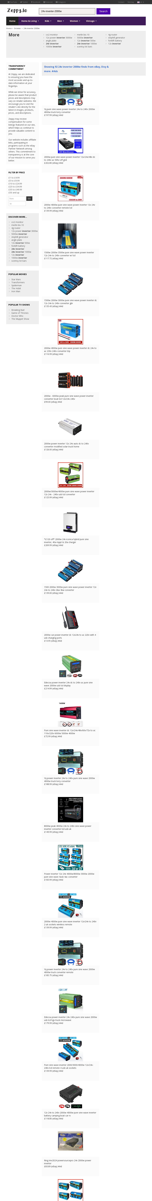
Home (12, 21)
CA (71, 1179)
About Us (46, 1155)
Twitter (24, 2)
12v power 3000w (59, 37)
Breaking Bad (17, 304)
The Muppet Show (20, 313)
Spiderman (16, 279)
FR (52, 1179)
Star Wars (16, 273)
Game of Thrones (19, 307)
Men (60, 21)
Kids (48, 21)
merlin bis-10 (83, 34)
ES (60, 1179)
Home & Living (30, 21)
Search (103, 11)
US (67, 1179)
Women (75, 21)
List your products (50, 1164)
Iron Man (15, 285)
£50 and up (13, 192)
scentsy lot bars (84, 46)
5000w (85, 37)
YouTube (12, 2)
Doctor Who (17, 310)
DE (56, 1179)
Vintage (91, 21)
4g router (112, 34)
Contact (121, 2)
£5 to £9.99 (14, 180)
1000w (87, 43)
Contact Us (47, 1158)
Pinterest (48, 2)
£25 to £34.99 (15, 186)
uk (140, 2)
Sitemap (131, 2)
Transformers (18, 276)
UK (47, 1179)
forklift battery (115, 40)
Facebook (35, 2)
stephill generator (116, 37)
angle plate (51, 40)
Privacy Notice (28, 1179)
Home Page (47, 1161)
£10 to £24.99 (15, 183)
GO (31, 198)
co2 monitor (52, 34)
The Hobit (16, 282)
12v (114, 43)
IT (63, 1179)
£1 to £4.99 (14, 177)
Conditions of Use (13, 1179)
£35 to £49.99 (15, 189)
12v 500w (86, 40)
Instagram (61, 2)
